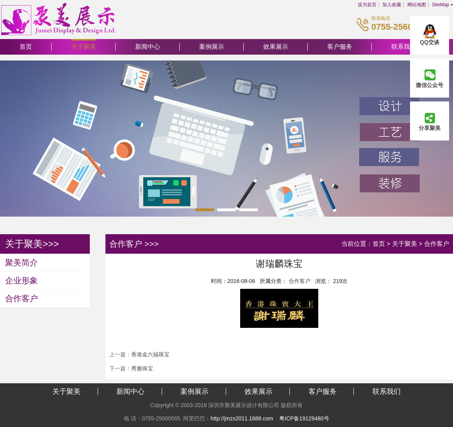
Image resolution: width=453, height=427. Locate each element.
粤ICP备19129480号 (304, 418)
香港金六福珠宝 (150, 354)
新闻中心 (147, 46)
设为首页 (367, 4)
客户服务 (339, 46)
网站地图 (416, 4)
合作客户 (21, 298)
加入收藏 (391, 4)
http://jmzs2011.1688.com (241, 418)
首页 (26, 46)
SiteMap (440, 4)
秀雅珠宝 (142, 368)
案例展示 (211, 46)
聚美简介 (21, 262)
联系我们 (387, 391)
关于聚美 (83, 46)
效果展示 (275, 46)
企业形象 (21, 280)
